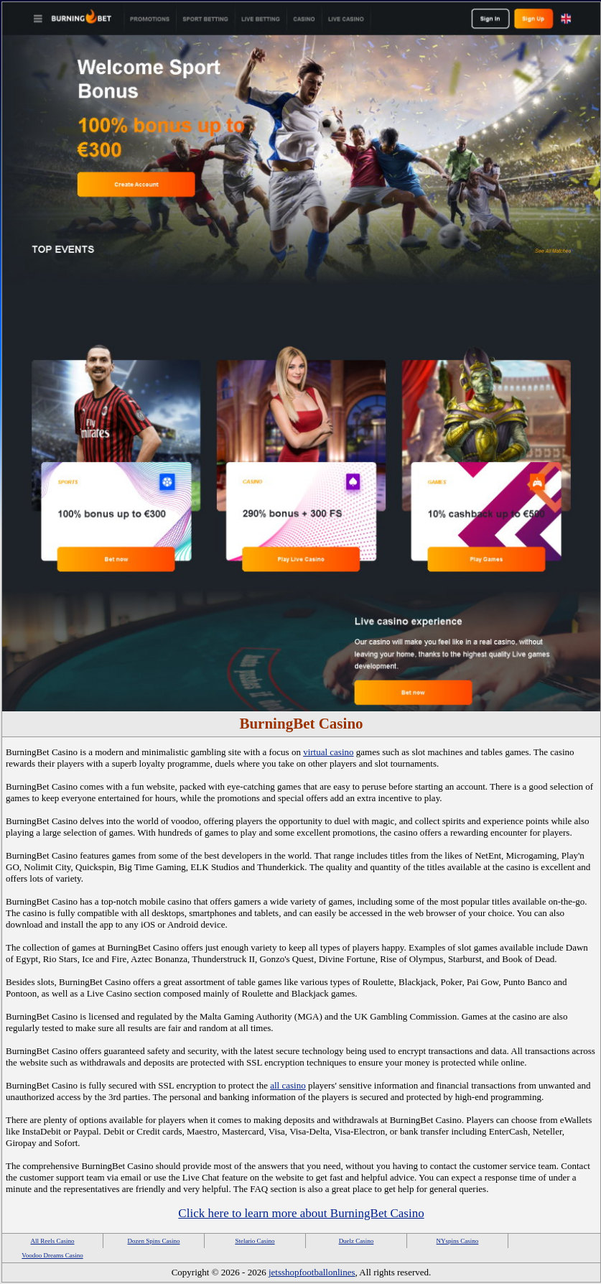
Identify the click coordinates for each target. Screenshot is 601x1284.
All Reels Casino (53, 1240)
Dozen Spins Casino (154, 1240)
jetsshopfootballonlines (312, 1272)
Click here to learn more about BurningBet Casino (301, 1213)
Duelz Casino (356, 1240)
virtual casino (328, 752)
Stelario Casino (254, 1240)
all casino (287, 1085)
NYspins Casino (458, 1240)
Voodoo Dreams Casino (52, 1255)
